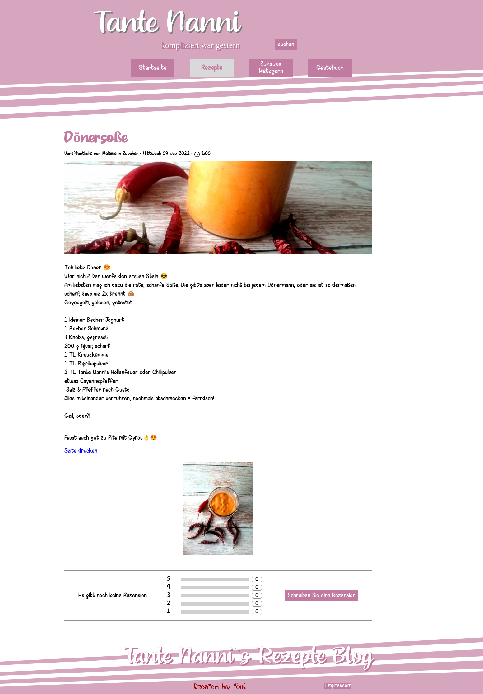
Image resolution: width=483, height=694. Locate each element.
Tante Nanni (167, 22)
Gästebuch (330, 68)
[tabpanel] (365, 686)
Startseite (153, 68)
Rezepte (211, 68)
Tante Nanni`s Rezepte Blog (248, 656)
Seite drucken (80, 451)
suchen (286, 45)
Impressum (337, 686)
